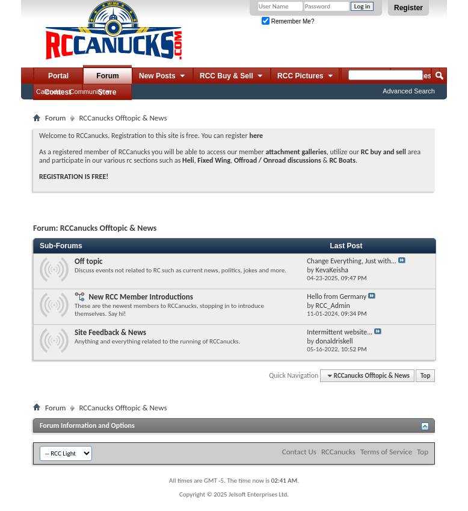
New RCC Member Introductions (140, 296)
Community (86, 91)
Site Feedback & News (110, 332)
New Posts (162, 76)
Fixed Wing (213, 160)
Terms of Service (386, 451)
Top (425, 376)
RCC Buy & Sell (232, 76)
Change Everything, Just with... (351, 261)
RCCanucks (338, 451)
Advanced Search (409, 91)
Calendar (49, 91)
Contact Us (299, 451)
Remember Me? (288, 21)
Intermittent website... (339, 332)
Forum (107, 76)
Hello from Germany (336, 296)
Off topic (89, 261)
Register (408, 8)
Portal (58, 76)
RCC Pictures (305, 76)
